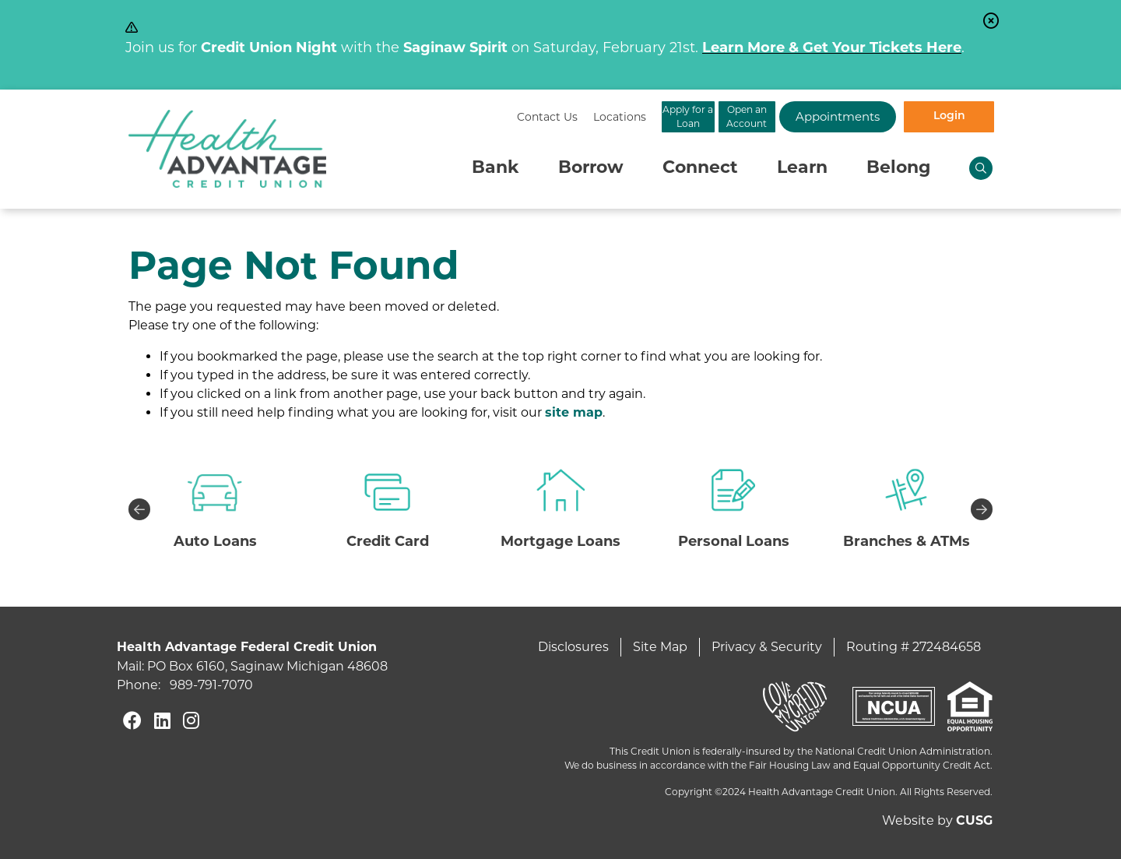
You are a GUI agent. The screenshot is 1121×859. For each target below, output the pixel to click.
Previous (139, 509)
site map (574, 413)
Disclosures (573, 646)
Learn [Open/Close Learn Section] (802, 169)
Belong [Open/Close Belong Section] (898, 169)
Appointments (810, 116)
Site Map (660, 646)
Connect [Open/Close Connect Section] (700, 169)
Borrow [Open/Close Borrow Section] (591, 169)
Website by (937, 820)
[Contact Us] (387, 117)
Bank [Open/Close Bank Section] (495, 169)
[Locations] (460, 117)
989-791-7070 (211, 685)
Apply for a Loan (561, 116)
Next (982, 509)
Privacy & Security (767, 646)
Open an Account (685, 116)
